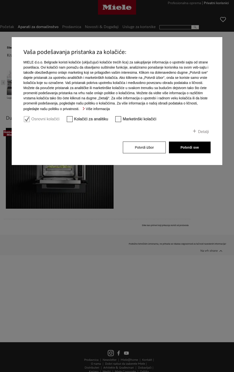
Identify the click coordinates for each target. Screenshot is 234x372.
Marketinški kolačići (139, 119)
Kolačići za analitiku (91, 119)
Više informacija (98, 109)
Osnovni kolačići (45, 119)
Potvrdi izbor (144, 147)
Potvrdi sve (190, 147)
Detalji (203, 132)
